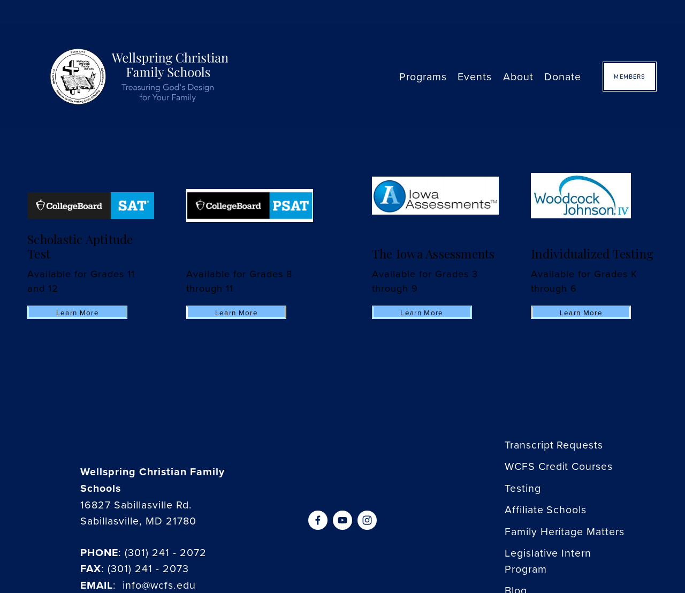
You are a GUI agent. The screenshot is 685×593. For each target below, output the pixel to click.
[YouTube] (342, 520)
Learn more (77, 312)
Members (629, 76)
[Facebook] (318, 520)
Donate (562, 76)
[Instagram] (367, 520)
